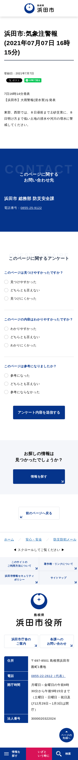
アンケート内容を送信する (39, 412)
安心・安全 (34, 539)
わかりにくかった (23, 345)
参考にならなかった (25, 392)
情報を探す (48, 479)
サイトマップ (64, 580)
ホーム (9, 539)
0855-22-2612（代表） (48, 676)
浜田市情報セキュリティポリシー (22, 580)
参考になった (20, 375)
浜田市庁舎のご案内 (24, 642)
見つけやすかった (23, 282)
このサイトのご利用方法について (23, 566)
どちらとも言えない (25, 290)
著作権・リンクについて (61, 566)
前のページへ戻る (35, 515)
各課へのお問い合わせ (60, 642)
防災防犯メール (64, 539)
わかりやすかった (23, 328)
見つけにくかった (23, 298)
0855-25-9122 (31, 208)
